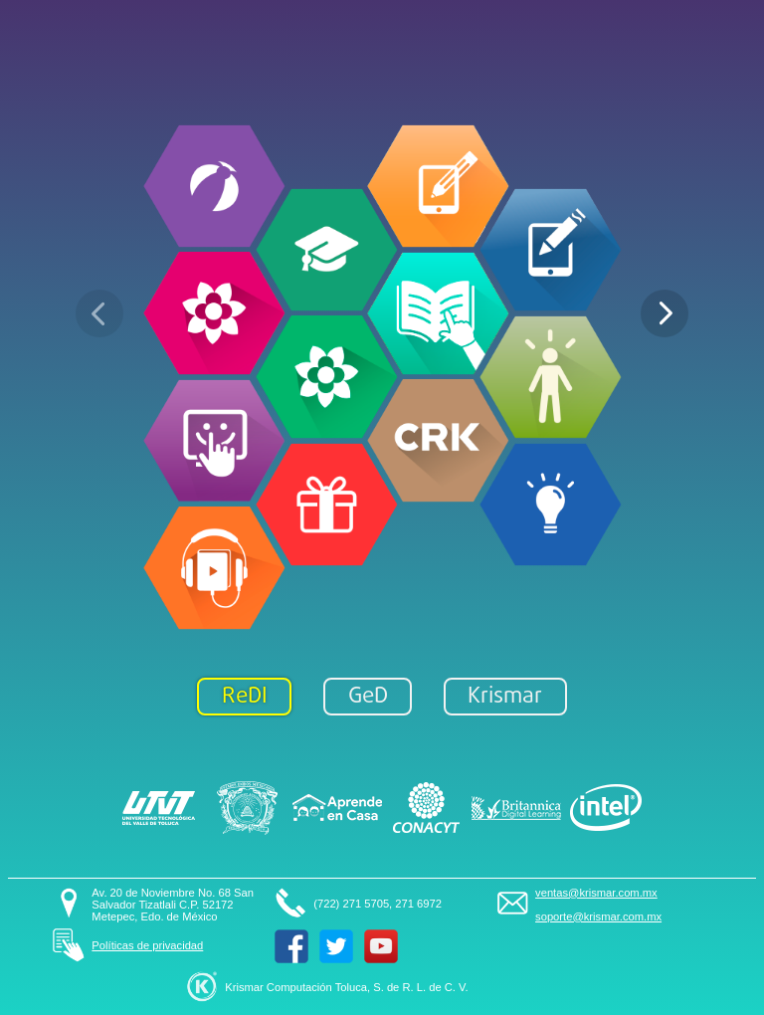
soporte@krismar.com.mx (598, 916)
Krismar (505, 696)
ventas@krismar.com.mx (596, 893)
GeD (368, 696)
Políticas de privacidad (147, 945)
